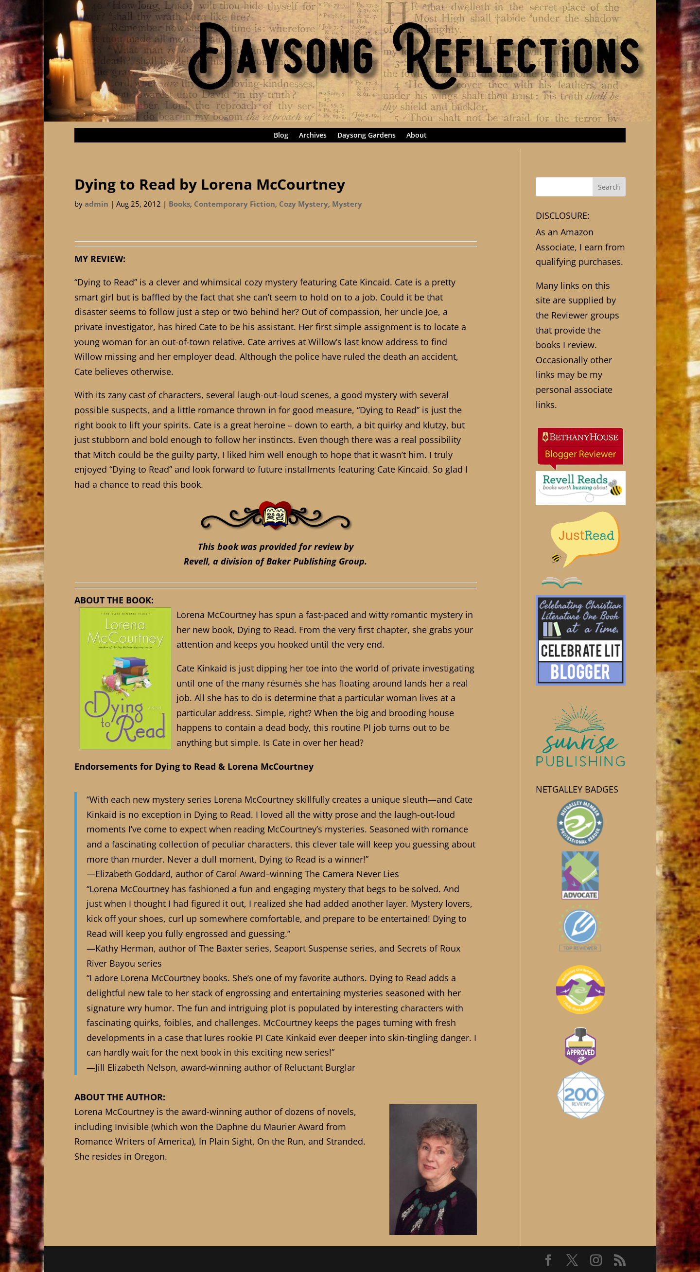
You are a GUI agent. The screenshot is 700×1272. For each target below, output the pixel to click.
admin (96, 204)
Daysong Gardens (366, 136)
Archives (313, 136)
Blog (281, 136)
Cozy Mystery (303, 204)
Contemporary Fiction (234, 204)
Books (179, 204)
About (416, 136)
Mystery (347, 204)
